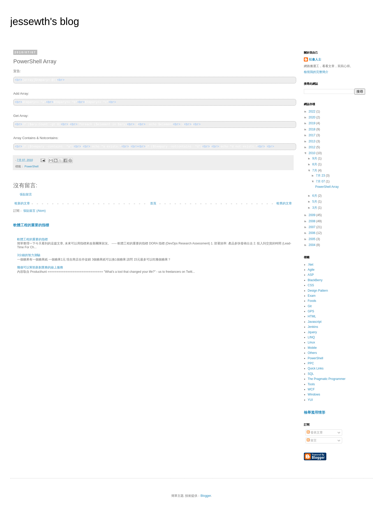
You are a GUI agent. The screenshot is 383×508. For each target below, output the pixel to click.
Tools (311, 384)
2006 (312, 233)
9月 (315, 158)
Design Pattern (318, 290)
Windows (314, 394)
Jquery (312, 332)
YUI (310, 400)
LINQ (311, 337)
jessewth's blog (44, 21)
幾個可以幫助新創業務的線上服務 (40, 267)
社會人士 (315, 59)
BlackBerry (315, 280)
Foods (312, 301)
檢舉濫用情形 (314, 412)
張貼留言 (26, 194)
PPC (311, 363)
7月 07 (321, 181)
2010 (312, 153)
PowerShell (32, 166)
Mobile (312, 348)
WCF (311, 389)
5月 (315, 201)
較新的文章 (22, 203)
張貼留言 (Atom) (34, 211)
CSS (311, 285)
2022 (312, 111)
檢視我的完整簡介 (316, 72)
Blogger (205, 496)
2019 (312, 123)
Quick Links (316, 368)
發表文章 (315, 432)
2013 (312, 141)
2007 (312, 227)
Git (310, 306)
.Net (310, 264)
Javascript (314, 322)
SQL (311, 374)
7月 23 (321, 175)
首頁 (153, 203)
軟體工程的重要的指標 (31, 225)
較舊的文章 (284, 203)
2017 (312, 135)
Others (312, 353)
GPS (311, 311)
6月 (315, 195)
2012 (312, 147)
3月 (315, 207)
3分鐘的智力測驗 (28, 255)
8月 (315, 164)
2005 (312, 239)
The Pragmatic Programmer (326, 379)
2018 (312, 129)
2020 (312, 117)
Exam (312, 296)
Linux (311, 342)
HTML (312, 316)
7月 (315, 170)
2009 (312, 215)
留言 (312, 440)
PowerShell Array (327, 187)
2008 (312, 221)
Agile (311, 269)
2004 (312, 245)
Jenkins (313, 327)
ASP (311, 275)
